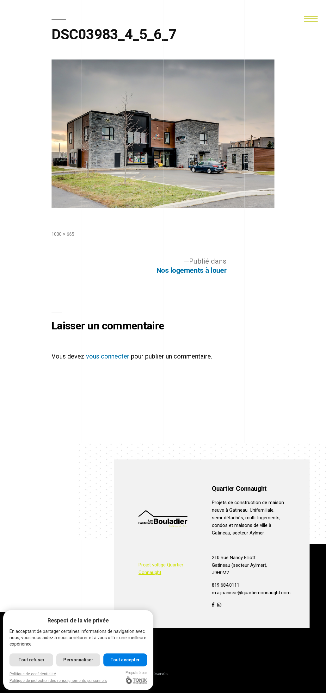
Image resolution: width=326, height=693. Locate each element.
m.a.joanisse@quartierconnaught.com (251, 593)
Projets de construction (236, 502)
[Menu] (310, 18)
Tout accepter (125, 659)
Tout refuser (31, 659)
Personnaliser (78, 659)
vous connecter (107, 356)
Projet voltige (152, 565)
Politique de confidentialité (32, 674)
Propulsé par (136, 677)
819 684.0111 (225, 585)
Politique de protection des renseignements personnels (58, 680)
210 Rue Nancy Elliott (233, 557)
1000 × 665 (63, 234)
